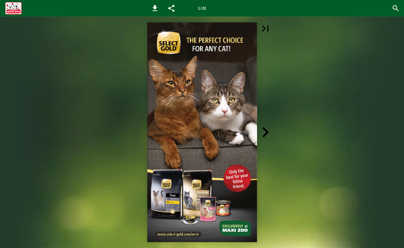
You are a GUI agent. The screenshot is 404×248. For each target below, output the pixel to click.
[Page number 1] (202, 8)
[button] (155, 8)
